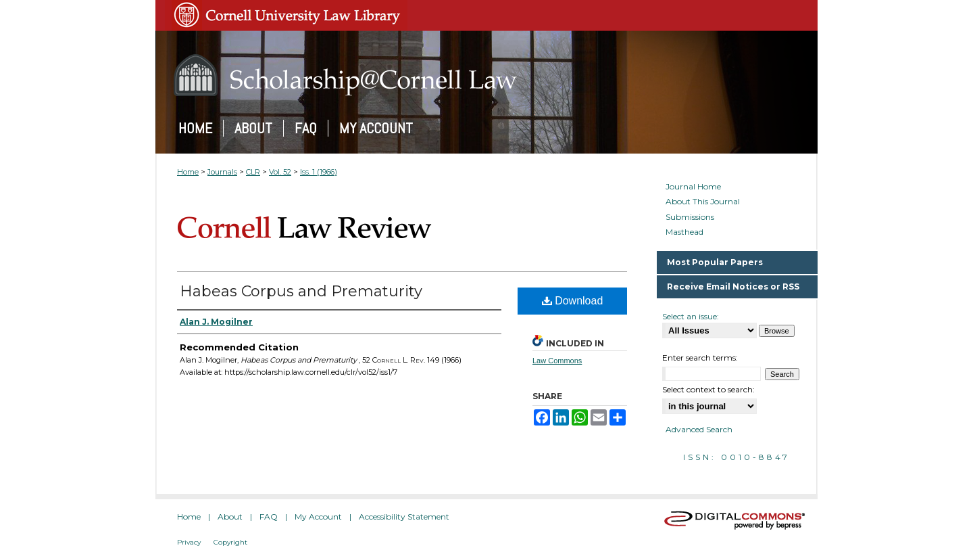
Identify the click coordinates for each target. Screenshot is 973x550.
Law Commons (557, 361)
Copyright (230, 542)
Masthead (684, 232)
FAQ (268, 516)
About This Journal (703, 201)
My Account (318, 516)
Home (188, 172)
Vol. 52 (280, 172)
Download (572, 300)
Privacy (189, 542)
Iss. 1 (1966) (318, 172)
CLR (253, 172)
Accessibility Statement (404, 516)
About (230, 516)
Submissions (690, 217)
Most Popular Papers (715, 262)
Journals (222, 172)
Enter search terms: (700, 357)
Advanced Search (699, 429)
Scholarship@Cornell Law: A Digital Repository (486, 75)
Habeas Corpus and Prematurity (301, 291)
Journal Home (693, 186)
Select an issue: (690, 316)
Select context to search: (708, 389)
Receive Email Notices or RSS (733, 286)
